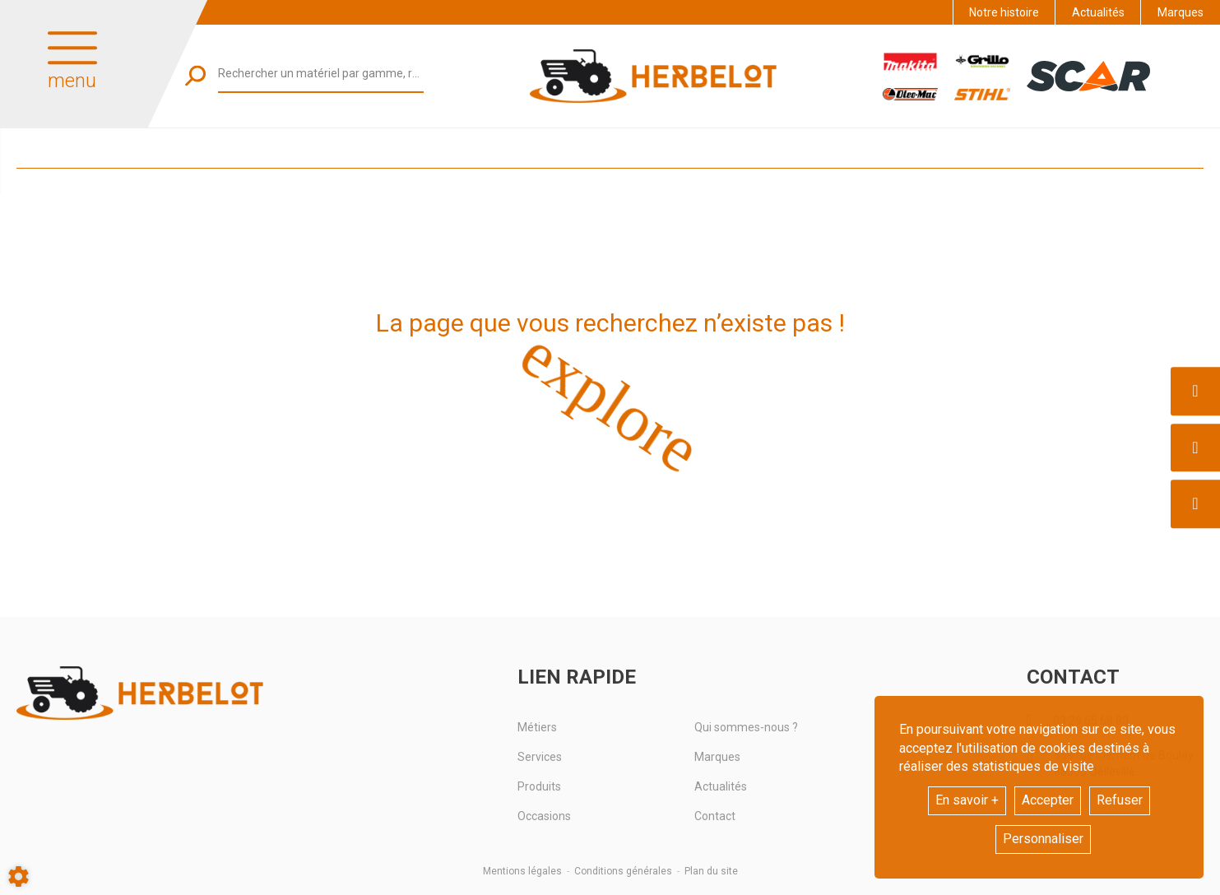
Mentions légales (522, 871)
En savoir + (967, 800)
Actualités (1098, 12)
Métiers (537, 727)
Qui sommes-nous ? (746, 727)
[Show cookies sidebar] (18, 876)
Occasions (544, 816)
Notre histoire (1004, 12)
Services (539, 756)
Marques (1180, 12)
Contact (714, 816)
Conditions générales (623, 871)
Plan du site (711, 871)
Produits (539, 786)
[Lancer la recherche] (195, 75)
